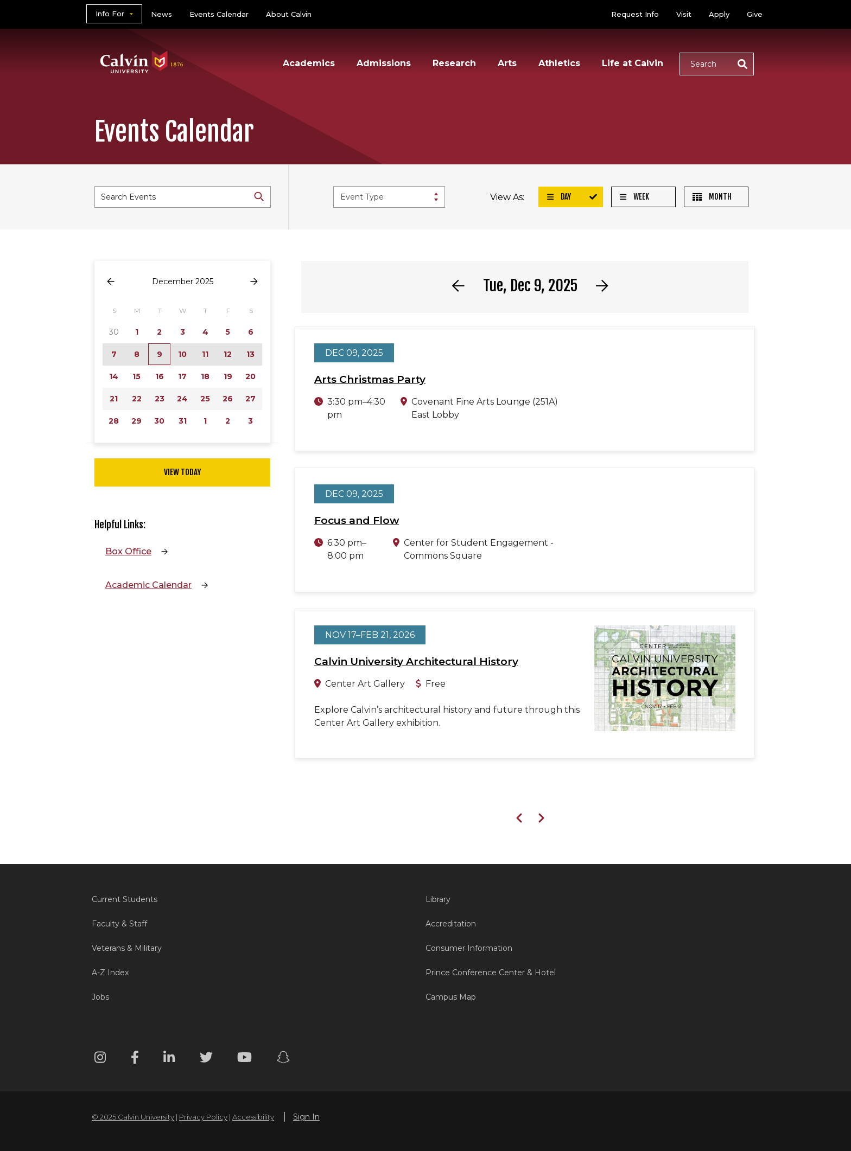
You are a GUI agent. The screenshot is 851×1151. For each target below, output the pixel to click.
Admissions (384, 63)
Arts (507, 63)
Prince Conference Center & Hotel (491, 972)
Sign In (306, 1117)
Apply (719, 14)
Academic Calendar (148, 585)
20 (250, 376)
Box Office (128, 551)
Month (712, 196)
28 (114, 421)
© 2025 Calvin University (133, 1116)
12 (228, 354)
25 (205, 399)
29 (136, 421)
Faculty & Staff (119, 924)
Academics (309, 63)
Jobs (100, 997)
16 (159, 376)
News (161, 14)
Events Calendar (219, 14)
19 (228, 376)
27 (250, 399)
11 (205, 354)
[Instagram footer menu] (100, 1059)
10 (182, 354)
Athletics (559, 63)
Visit (683, 14)
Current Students (124, 899)
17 (182, 376)
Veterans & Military (127, 948)
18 (205, 376)
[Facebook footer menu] (135, 1059)
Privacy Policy (203, 1116)
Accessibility (253, 1116)
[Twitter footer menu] (206, 1059)
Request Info (635, 14)
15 (136, 376)
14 (113, 376)
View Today (182, 472)
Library (438, 899)
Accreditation (451, 924)
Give (755, 14)
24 (182, 399)
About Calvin (289, 14)
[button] (716, 64)
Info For (110, 13)
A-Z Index (110, 972)
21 (114, 399)
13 (250, 354)
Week (634, 196)
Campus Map (451, 997)
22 (137, 399)
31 (183, 421)
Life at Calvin (632, 63)
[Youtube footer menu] (244, 1059)
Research (454, 63)
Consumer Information (469, 948)
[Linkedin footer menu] (169, 1059)
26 (228, 399)
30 (159, 421)
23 (159, 399)
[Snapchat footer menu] (283, 1059)
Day (559, 196)
